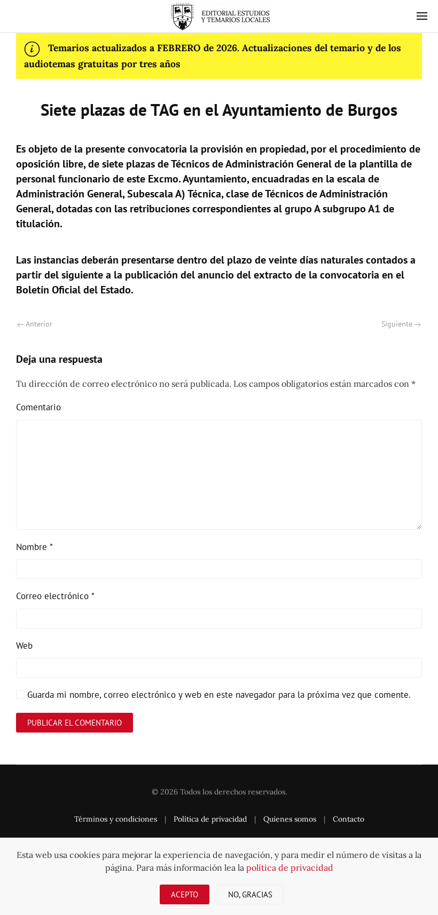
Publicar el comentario (74, 723)
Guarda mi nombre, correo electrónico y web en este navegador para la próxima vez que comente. (213, 695)
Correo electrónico (55, 596)
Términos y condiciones (115, 819)
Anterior (34, 324)
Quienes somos (289, 819)
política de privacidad (289, 867)
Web (24, 645)
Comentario (38, 407)
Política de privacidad (210, 819)
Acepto (184, 894)
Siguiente (401, 324)
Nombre (34, 547)
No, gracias (250, 894)
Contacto (348, 819)
